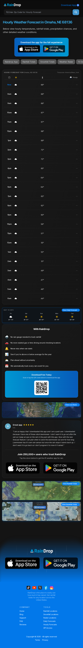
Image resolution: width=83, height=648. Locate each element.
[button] (29, 49)
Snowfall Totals (47, 62)
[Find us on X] (40, 587)
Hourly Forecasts (50, 625)
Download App (70, 5)
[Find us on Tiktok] (28, 587)
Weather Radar (66, 62)
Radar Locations (49, 618)
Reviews (23, 625)
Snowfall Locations (50, 614)
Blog (21, 614)
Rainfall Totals (29, 62)
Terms (37, 640)
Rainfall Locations (50, 611)
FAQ (21, 621)
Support (23, 618)
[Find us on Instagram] (51, 587)
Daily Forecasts (49, 621)
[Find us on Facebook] (45, 587)
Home (22, 611)
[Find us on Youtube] (34, 587)
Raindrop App (11, 62)
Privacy (45, 640)
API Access (47, 628)
